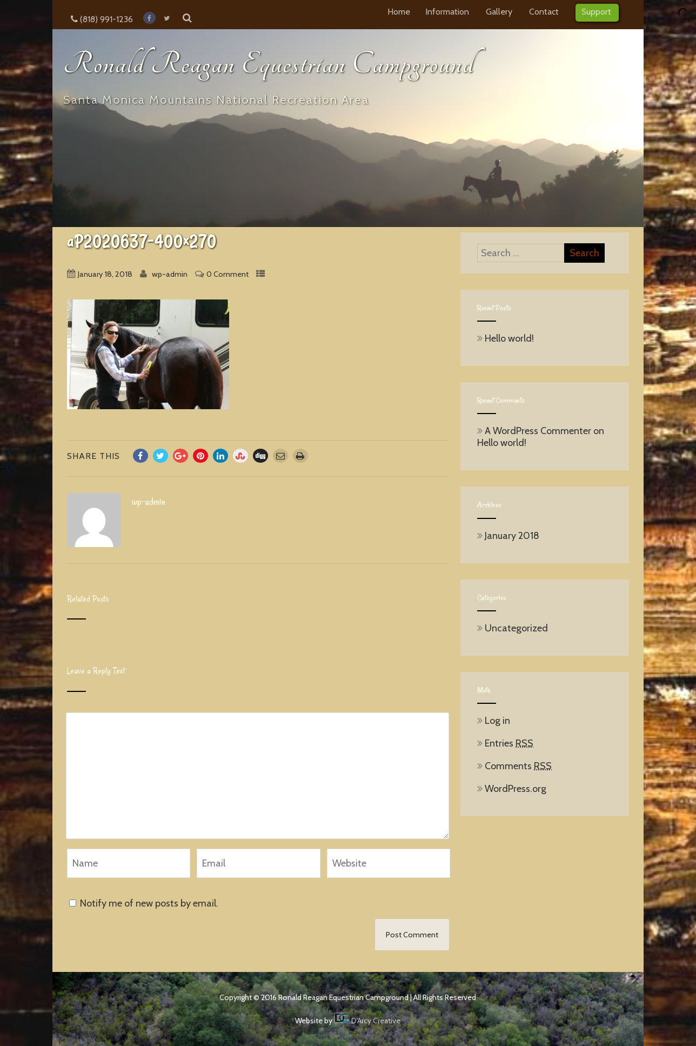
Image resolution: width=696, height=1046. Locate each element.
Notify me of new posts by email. (149, 903)
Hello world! (505, 338)
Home (398, 11)
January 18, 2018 (105, 274)
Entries (505, 743)
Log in (493, 721)
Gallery (500, 11)
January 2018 (512, 536)
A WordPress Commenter (538, 431)
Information (448, 11)
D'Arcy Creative (367, 1020)
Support (597, 11)
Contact (544, 11)
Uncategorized (512, 628)
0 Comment (227, 274)
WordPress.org (511, 789)
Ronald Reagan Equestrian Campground (268, 64)
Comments (514, 766)
